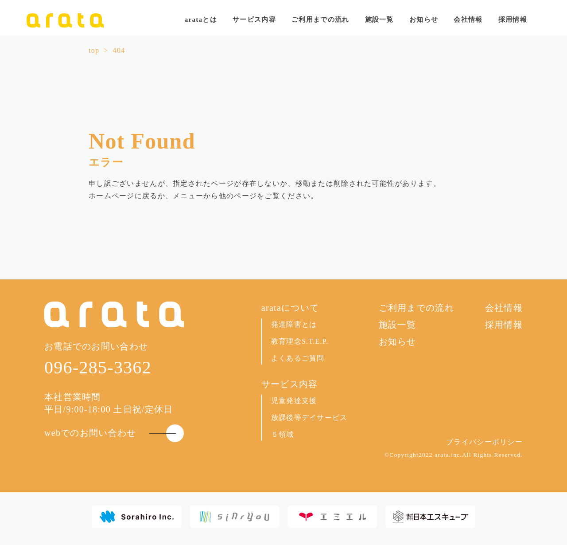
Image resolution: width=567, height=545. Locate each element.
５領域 (282, 434)
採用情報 (512, 19)
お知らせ (423, 19)
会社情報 (468, 19)
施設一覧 (379, 19)
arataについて (290, 308)
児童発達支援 (294, 400)
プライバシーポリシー (484, 442)
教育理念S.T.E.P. (300, 341)
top (94, 50)
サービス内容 (289, 384)
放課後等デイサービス (309, 417)
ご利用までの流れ (320, 19)
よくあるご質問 (298, 358)
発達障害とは (294, 324)
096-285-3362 (97, 367)
